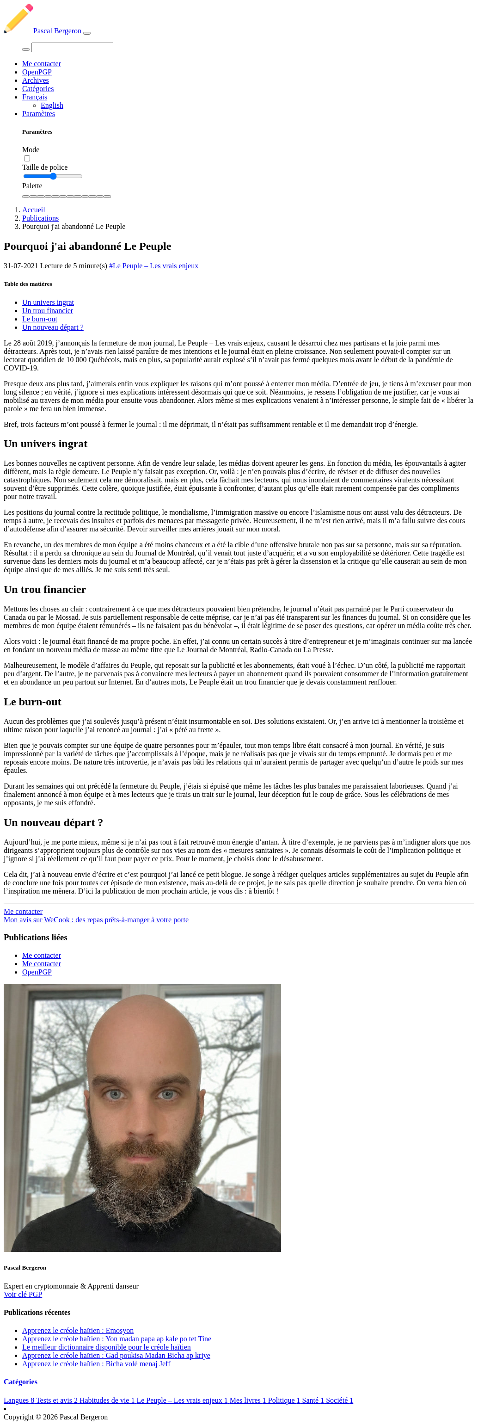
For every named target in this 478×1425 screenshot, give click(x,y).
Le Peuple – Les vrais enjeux (182, 1400)
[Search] (72, 47)
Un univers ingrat (48, 302)
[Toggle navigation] (87, 33)
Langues (20, 1400)
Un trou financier (47, 311)
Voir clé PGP (23, 1294)
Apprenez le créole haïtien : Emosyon (78, 1330)
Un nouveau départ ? (53, 327)
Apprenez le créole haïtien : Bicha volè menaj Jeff (96, 1364)
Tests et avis (58, 1400)
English (52, 105)
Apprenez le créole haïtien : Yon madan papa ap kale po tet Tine (116, 1339)
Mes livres (249, 1400)
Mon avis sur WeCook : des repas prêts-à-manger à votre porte (96, 920)
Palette (32, 186)
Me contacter (41, 64)
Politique (285, 1400)
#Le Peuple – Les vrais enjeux (153, 266)
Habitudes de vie (108, 1400)
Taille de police (44, 167)
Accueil (33, 210)
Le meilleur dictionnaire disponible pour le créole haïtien (106, 1347)
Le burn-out (39, 319)
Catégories (38, 89)
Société (339, 1400)
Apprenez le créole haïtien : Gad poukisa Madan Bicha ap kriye (116, 1355)
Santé (314, 1400)
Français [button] (34, 97)
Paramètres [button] (38, 113)
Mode (30, 150)
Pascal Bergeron (42, 31)
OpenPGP (37, 72)
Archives (35, 80)
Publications (40, 218)
